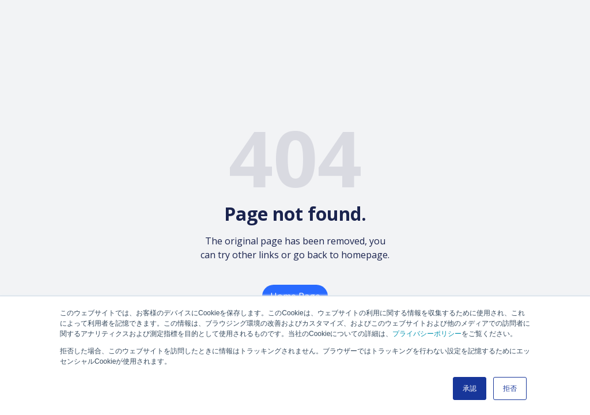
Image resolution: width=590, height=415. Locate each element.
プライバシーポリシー (427, 334)
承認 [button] (469, 388)
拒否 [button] (510, 388)
